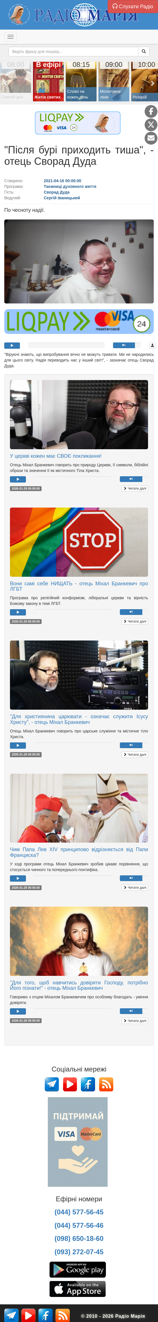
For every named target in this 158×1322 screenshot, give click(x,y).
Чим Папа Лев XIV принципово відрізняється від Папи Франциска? (79, 852)
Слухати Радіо (132, 6)
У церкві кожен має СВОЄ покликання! (56, 456)
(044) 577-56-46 (78, 1225)
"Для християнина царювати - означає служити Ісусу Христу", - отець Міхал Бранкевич (79, 719)
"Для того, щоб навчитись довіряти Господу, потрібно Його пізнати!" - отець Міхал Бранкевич (79, 985)
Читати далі (134, 488)
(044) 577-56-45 (78, 1212)
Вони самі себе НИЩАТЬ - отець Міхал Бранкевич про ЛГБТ (79, 586)
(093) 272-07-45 (78, 1252)
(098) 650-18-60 (78, 1238)
